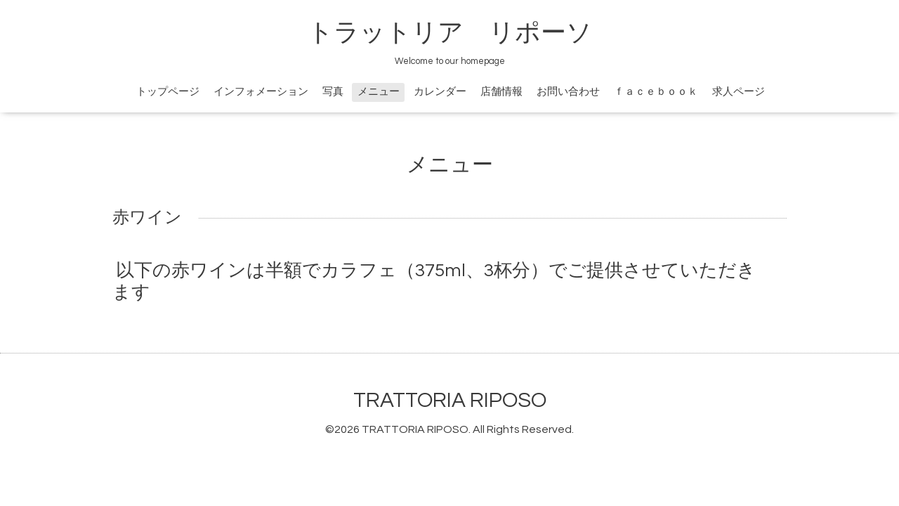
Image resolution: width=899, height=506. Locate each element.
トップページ (167, 91)
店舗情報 (501, 91)
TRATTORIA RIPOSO (449, 400)
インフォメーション (261, 91)
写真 (332, 91)
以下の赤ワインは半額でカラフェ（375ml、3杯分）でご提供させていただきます (434, 281)
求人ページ (738, 91)
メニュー (378, 91)
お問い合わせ (568, 91)
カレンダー (440, 91)
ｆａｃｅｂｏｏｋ (656, 91)
